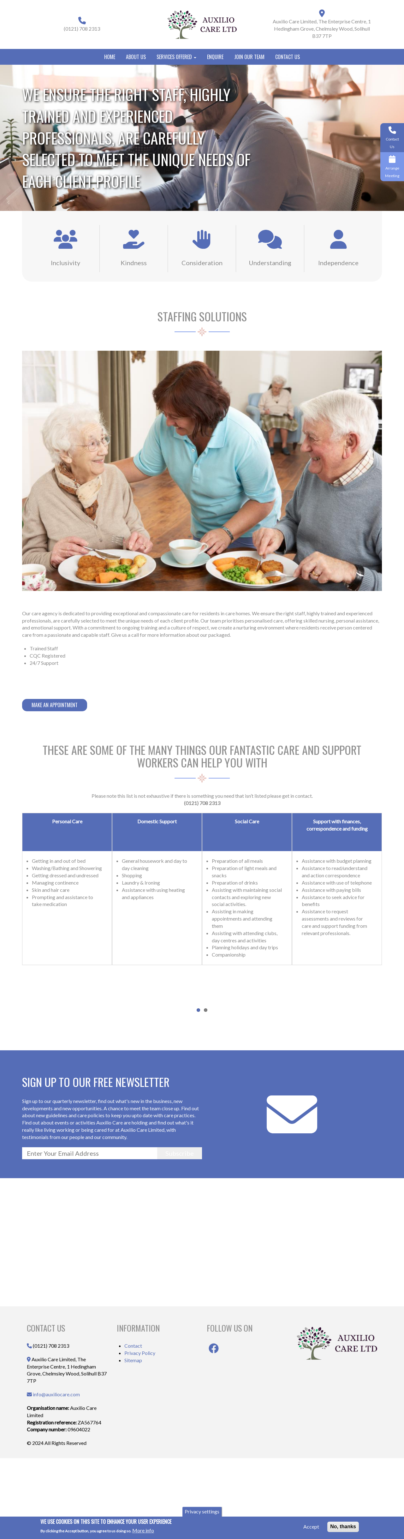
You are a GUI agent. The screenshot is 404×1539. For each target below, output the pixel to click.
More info (143, 1530)
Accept (311, 1527)
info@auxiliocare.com (56, 1475)
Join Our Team (249, 57)
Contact (133, 1426)
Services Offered (176, 57)
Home (109, 57)
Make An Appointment (55, 705)
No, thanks (343, 1526)
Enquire (215, 57)
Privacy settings (202, 1511)
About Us (136, 57)
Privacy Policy (139, 1433)
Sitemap (133, 1441)
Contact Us (287, 57)
